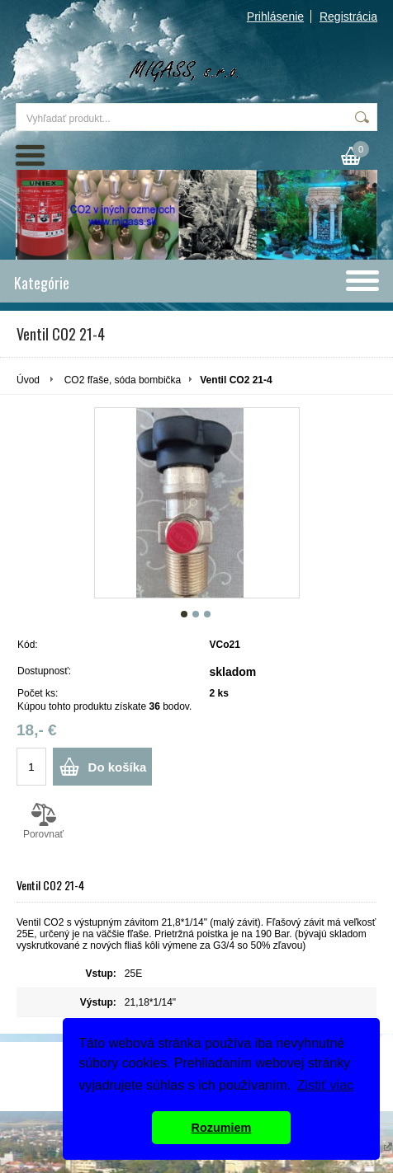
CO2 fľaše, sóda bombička (123, 380)
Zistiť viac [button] (325, 1085)
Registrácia (348, 16)
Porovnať (43, 821)
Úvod (28, 380)
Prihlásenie (275, 16)
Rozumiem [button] (222, 1127)
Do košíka (117, 767)
